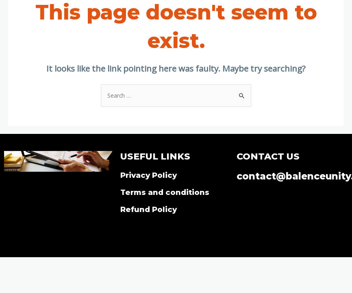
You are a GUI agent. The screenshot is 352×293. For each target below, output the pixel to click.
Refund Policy (148, 209)
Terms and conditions (164, 192)
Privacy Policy (148, 175)
